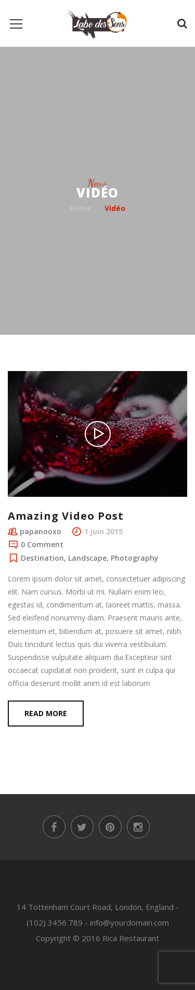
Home (81, 208)
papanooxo (40, 531)
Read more (45, 713)
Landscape (87, 558)
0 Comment (42, 544)
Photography (135, 558)
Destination (42, 558)
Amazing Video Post (66, 516)
